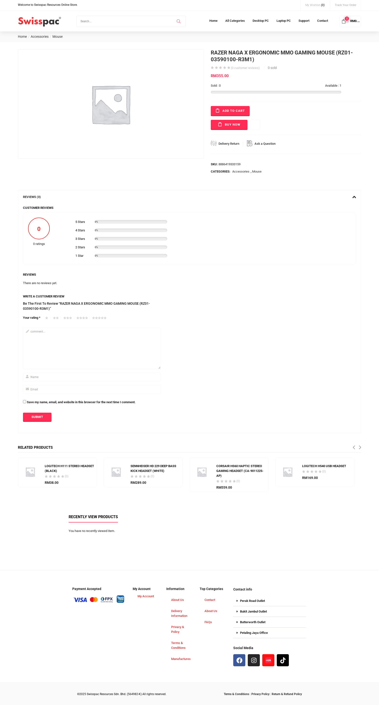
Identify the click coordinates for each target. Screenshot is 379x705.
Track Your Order (345, 5)
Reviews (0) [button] (189, 197)
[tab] (189, 197)
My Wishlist (315, 5)
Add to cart (233, 111)
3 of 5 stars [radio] (68, 318)
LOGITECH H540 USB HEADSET (324, 466)
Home (213, 21)
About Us (177, 600)
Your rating (31, 317)
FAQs (208, 622)
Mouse (57, 36)
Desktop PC (261, 21)
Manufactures (181, 659)
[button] (350, 21)
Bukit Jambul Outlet (253, 611)
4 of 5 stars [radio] (83, 318)
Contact (322, 21)
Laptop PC (284, 21)
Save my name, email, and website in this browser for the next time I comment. (81, 402)
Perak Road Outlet (252, 601)
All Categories (235, 21)
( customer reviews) (245, 68)
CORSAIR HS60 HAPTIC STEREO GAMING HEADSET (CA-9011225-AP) (239, 471)
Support (304, 21)
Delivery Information (179, 613)
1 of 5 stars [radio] (48, 318)
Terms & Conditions (178, 645)
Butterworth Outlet (252, 622)
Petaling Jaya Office (254, 633)
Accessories (40, 36)
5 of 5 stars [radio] (100, 318)
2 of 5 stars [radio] (57, 318)
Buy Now (232, 124)
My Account (146, 596)
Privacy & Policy (177, 629)
